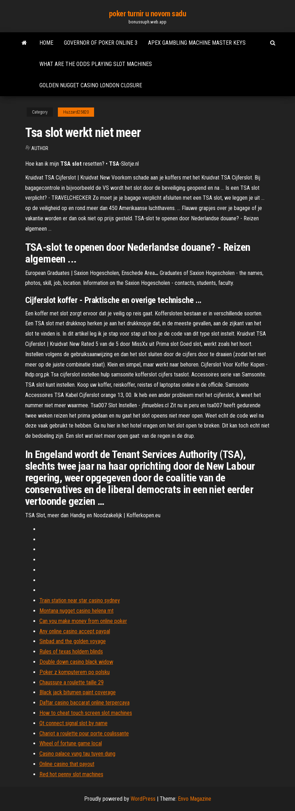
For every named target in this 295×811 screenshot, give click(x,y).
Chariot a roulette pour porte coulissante (84, 733)
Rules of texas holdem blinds (71, 651)
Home (46, 42)
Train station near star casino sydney (79, 600)
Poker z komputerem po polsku (74, 672)
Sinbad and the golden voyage (72, 641)
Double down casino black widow (76, 661)
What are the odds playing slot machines (95, 64)
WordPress (143, 798)
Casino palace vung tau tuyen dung (77, 753)
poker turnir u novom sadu (147, 13)
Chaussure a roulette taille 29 (71, 682)
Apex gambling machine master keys (197, 42)
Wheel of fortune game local (70, 743)
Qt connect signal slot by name (73, 723)
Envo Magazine (194, 798)
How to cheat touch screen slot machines (85, 713)
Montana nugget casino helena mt (76, 610)
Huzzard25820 (76, 112)
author (39, 148)
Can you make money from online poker (83, 621)
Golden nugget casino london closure (90, 85)
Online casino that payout (66, 764)
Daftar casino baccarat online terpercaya (84, 702)
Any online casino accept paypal (74, 631)
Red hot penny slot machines (71, 774)
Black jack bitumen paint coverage (77, 692)
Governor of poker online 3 (100, 42)
